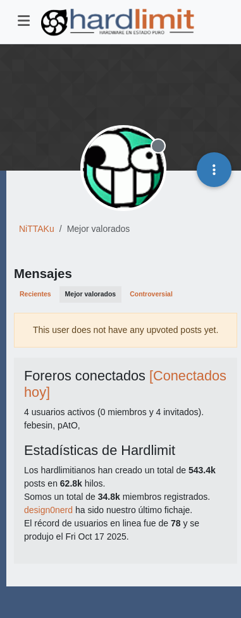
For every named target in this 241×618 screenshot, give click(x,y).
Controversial (151, 294)
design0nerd (48, 510)
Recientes (35, 294)
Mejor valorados (90, 294)
